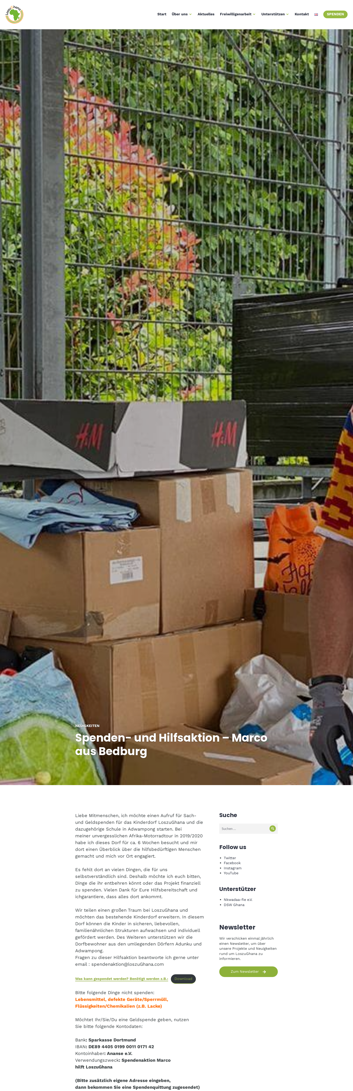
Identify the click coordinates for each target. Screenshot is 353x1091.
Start (160, 15)
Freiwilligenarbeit (234, 15)
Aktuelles (204, 15)
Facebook (232, 863)
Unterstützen (271, 15)
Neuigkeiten (87, 726)
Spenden (334, 15)
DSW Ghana (234, 905)
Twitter (230, 858)
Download (183, 979)
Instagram (233, 868)
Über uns (178, 15)
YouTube (231, 873)
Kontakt (300, 15)
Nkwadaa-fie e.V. (238, 899)
